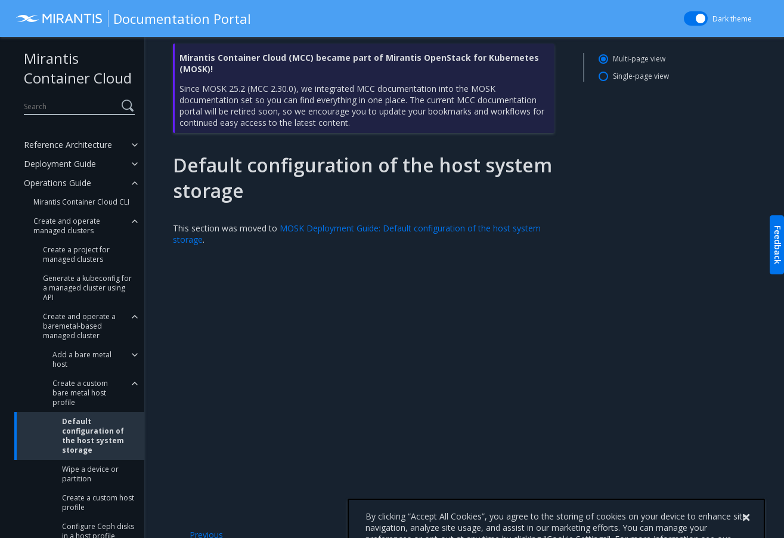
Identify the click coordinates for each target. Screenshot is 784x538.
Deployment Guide (60, 163)
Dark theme (732, 19)
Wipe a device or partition (90, 474)
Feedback (777, 244)
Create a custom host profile (98, 502)
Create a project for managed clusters (76, 254)
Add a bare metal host (81, 359)
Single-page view (641, 76)
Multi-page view (639, 59)
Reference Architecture (68, 144)
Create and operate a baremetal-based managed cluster (79, 326)
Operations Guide (57, 182)
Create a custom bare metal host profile (80, 392)
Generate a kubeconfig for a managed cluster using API (87, 287)
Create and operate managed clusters (66, 226)
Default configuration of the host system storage (93, 435)
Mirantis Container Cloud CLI (81, 202)
